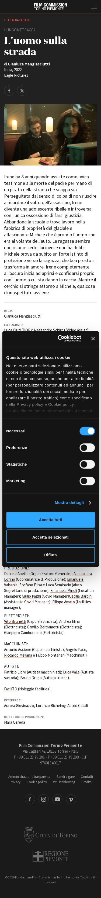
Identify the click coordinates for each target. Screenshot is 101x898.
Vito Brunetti (15, 621)
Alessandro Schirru (49, 330)
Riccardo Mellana (18, 655)
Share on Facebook (9, 90)
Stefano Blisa (30, 584)
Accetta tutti (50, 519)
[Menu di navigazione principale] (94, 7)
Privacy (15, 782)
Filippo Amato (63, 601)
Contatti (87, 776)
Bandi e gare (66, 776)
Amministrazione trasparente (29, 776)
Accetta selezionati (50, 537)
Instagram (44, 799)
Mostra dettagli (69, 502)
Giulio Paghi (31, 596)
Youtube (57, 799)
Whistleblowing (64, 782)
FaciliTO (10, 688)
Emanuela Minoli (63, 590)
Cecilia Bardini (80, 596)
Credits (86, 782)
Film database (19, 20)
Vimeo (71, 799)
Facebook (30, 799)
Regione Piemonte (50, 856)
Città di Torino (50, 835)
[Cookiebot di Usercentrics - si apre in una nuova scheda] (60, 338)
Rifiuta (50, 555)
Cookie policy (37, 782)
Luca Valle (71, 672)
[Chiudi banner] (93, 338)
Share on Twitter (22, 90)
